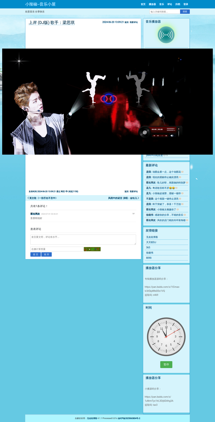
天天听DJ (151, 242)
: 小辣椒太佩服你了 (161, 209)
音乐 (161, 4)
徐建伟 (149, 252)
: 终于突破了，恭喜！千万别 (163, 204)
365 (148, 247)
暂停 (166, 364)
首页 (143, 4)
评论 (169, 4)
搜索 (185, 11)
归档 (177, 4)
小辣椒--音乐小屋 (40, 4)
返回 (126, 22)
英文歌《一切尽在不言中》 (43, 198)
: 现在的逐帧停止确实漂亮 (162, 177)
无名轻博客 (152, 237)
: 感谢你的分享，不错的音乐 (164, 214)
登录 (185, 4)
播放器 (152, 4)
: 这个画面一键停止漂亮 (162, 198)
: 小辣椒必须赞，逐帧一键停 (163, 193)
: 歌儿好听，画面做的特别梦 (165, 182)
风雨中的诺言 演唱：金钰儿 (122, 198)
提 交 (35, 254)
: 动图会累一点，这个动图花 (163, 171)
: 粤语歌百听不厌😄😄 (160, 188)
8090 (148, 257)
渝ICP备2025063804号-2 (129, 418)
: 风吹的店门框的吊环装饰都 (165, 220)
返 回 (46, 254)
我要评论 (134, 22)
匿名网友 (35, 213)
